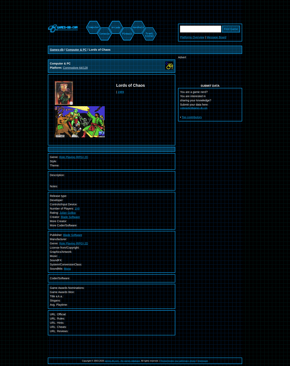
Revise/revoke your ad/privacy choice (178, 361)
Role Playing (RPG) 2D (73, 243)
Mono (67, 268)
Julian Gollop (67, 212)
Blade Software (70, 217)
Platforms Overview (192, 37)
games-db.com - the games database (122, 361)
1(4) (77, 208)
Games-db (56, 49)
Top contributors (192, 117)
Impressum (202, 361)
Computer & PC (76, 49)
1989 (121, 92)
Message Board (216, 37)
